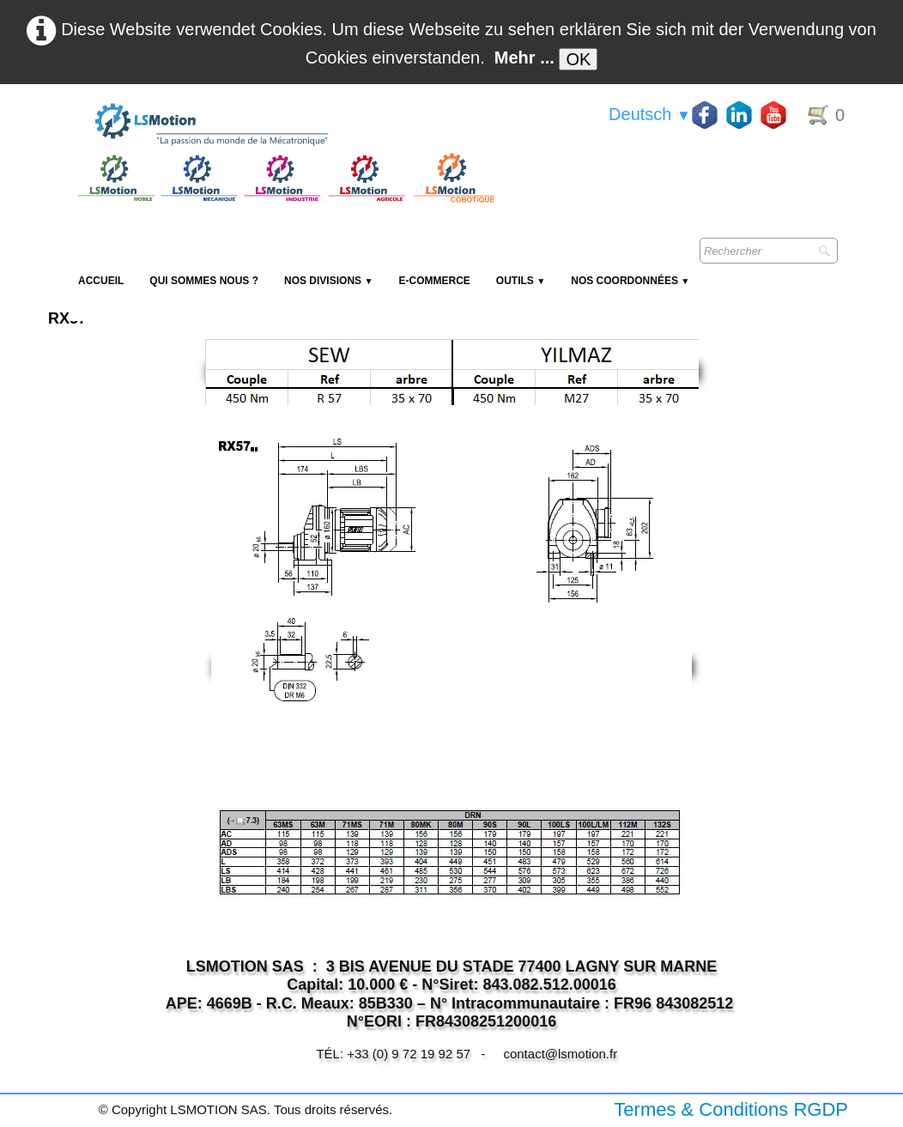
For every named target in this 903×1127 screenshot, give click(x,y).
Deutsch (650, 114)
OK (578, 59)
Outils (520, 281)
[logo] (284, 125)
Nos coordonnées (630, 281)
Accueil (101, 281)
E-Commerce (434, 281)
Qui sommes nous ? (203, 281)
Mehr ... (524, 57)
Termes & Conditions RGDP (731, 1109)
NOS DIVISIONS (328, 281)
